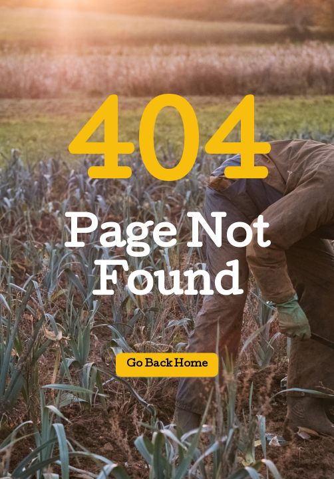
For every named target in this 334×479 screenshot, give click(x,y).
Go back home (167, 365)
